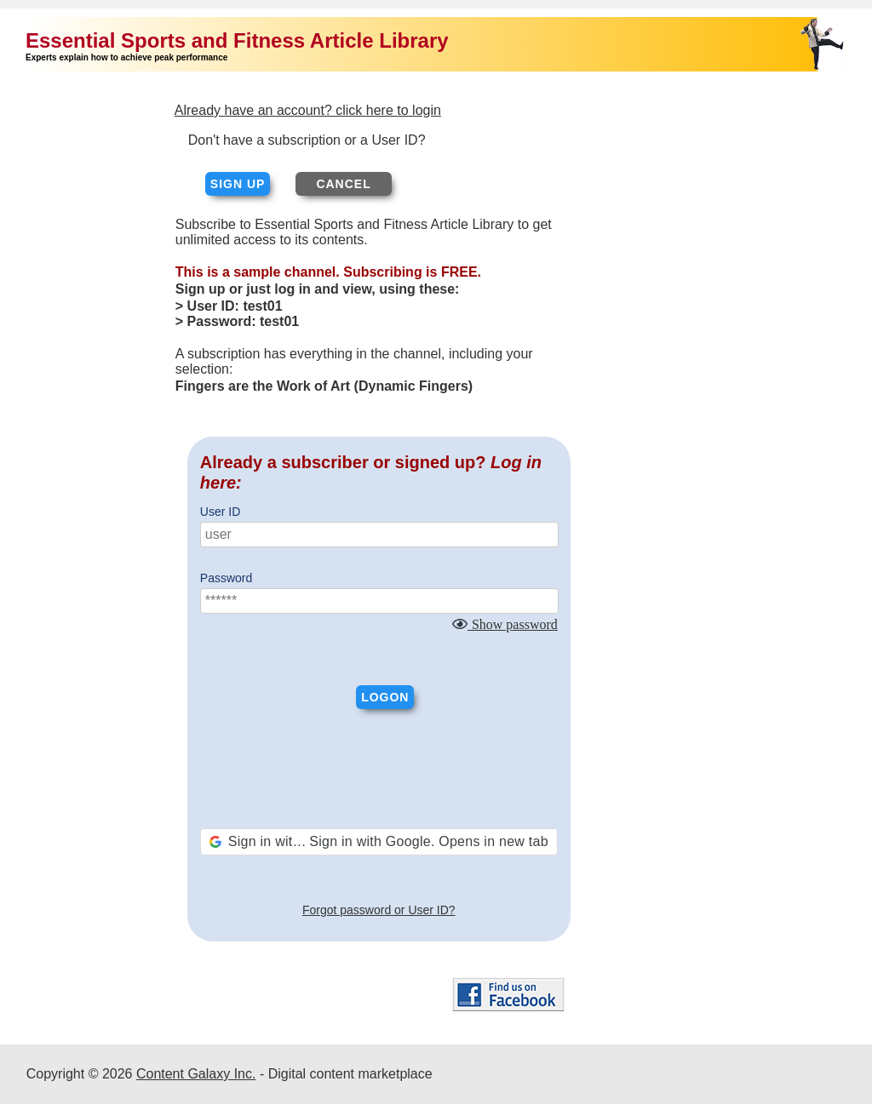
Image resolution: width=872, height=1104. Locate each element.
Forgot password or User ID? (379, 910)
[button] (379, 841)
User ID (220, 511)
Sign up (238, 184)
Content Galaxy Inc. (196, 1074)
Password (226, 578)
